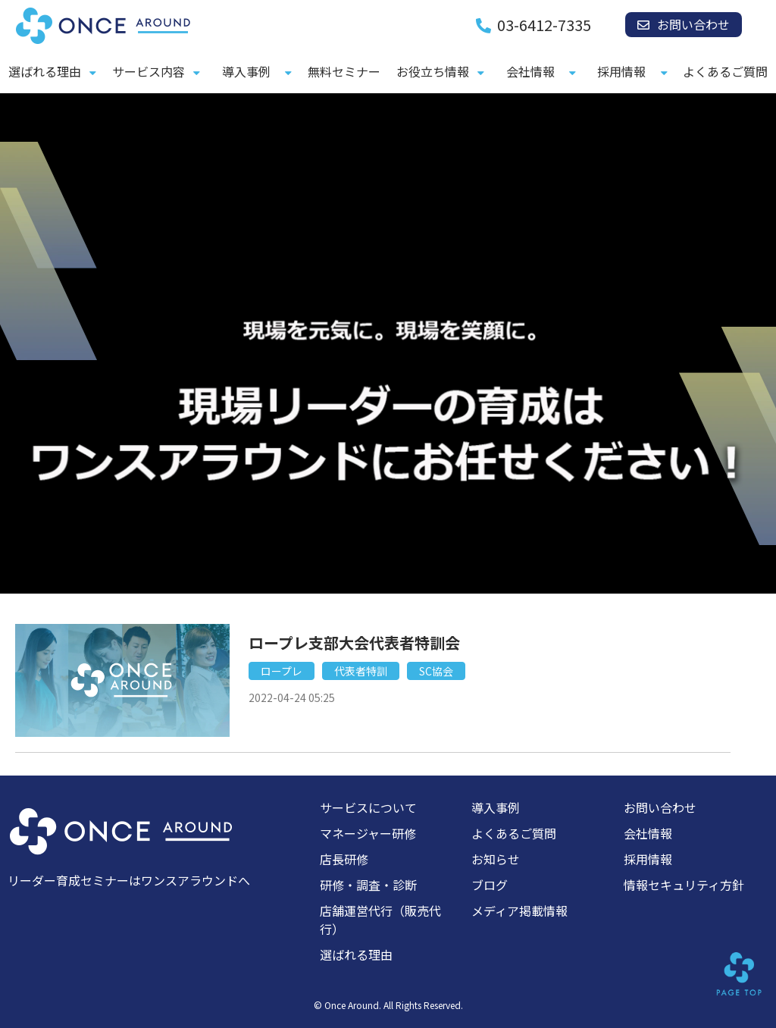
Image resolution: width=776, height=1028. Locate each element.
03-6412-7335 (544, 25)
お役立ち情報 (432, 71)
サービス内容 (148, 71)
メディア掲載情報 (519, 910)
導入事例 (246, 71)
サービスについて (368, 807)
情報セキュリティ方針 (684, 885)
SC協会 (436, 671)
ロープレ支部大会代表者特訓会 (354, 642)
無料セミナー (344, 71)
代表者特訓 (360, 671)
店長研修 (344, 859)
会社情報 (530, 71)
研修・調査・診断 (368, 885)
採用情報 (621, 71)
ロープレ (281, 671)
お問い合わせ (693, 24)
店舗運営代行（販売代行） (380, 919)
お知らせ (495, 859)
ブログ (489, 885)
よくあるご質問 (725, 71)
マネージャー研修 (368, 833)
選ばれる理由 (44, 71)
